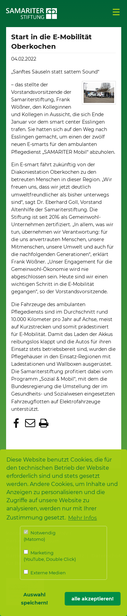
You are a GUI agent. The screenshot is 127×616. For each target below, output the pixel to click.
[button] (17, 424)
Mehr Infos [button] (82, 518)
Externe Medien (45, 572)
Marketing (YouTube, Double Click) (50, 556)
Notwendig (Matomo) (40, 536)
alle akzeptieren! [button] (92, 599)
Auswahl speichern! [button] (34, 599)
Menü (116, 12)
